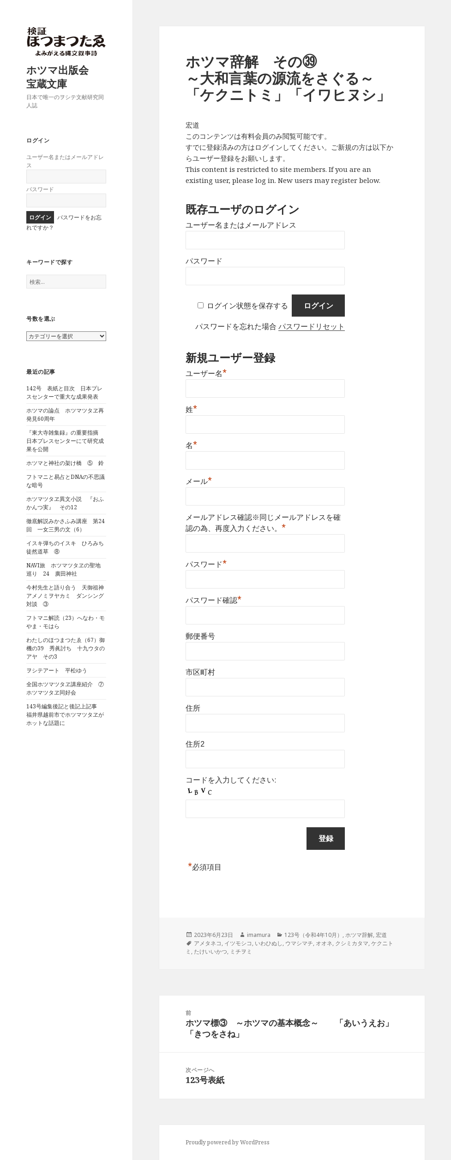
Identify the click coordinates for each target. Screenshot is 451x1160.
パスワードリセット (311, 326)
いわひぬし (269, 943)
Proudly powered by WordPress (228, 1142)
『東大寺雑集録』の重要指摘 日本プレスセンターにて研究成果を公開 (65, 441)
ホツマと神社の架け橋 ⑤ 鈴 (65, 463)
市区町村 (200, 672)
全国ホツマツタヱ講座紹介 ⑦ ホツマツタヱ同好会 (67, 688)
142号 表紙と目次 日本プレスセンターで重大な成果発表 (64, 392)
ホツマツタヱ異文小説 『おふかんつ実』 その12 (65, 503)
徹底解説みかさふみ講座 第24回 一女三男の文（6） (65, 525)
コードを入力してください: (231, 780)
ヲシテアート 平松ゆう (56, 670)
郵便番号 (200, 636)
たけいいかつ (210, 951)
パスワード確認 (213, 600)
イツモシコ (238, 943)
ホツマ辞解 (359, 935)
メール (199, 481)
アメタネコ (208, 943)
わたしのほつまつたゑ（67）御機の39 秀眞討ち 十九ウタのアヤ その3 (65, 648)
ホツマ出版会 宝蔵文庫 (62, 76)
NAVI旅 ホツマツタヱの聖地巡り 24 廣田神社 (63, 569)
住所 (193, 708)
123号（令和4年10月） (313, 935)
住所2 (195, 744)
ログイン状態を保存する (247, 306)
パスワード (40, 189)
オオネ (324, 943)
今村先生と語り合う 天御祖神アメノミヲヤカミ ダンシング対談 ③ (65, 595)
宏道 (381, 935)
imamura (259, 935)
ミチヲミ (241, 951)
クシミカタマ (351, 943)
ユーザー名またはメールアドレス (241, 225)
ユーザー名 (206, 373)
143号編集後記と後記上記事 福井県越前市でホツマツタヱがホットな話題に (65, 714)
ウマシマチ (299, 943)
